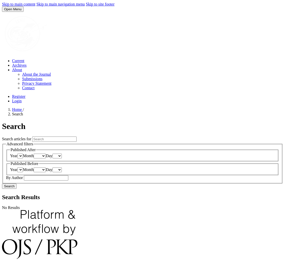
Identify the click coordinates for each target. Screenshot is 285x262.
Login (17, 101)
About (17, 70)
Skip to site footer (100, 4)
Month (28, 156)
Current (18, 61)
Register (18, 96)
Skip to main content (18, 4)
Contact (28, 88)
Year (13, 156)
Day (49, 156)
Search (9, 186)
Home (17, 109)
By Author (15, 178)
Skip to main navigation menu (60, 4)
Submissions (32, 79)
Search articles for (17, 139)
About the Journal (36, 74)
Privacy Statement (36, 83)
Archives (19, 65)
